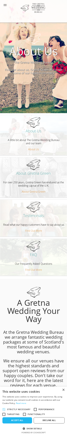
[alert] (33, 411)
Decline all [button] (49, 420)
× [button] (63, 390)
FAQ (33, 249)
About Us (33, 125)
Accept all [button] (17, 420)
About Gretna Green (33, 168)
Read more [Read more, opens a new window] (21, 403)
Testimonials (33, 210)
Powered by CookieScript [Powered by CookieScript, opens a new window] (34, 432)
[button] (33, 428)
